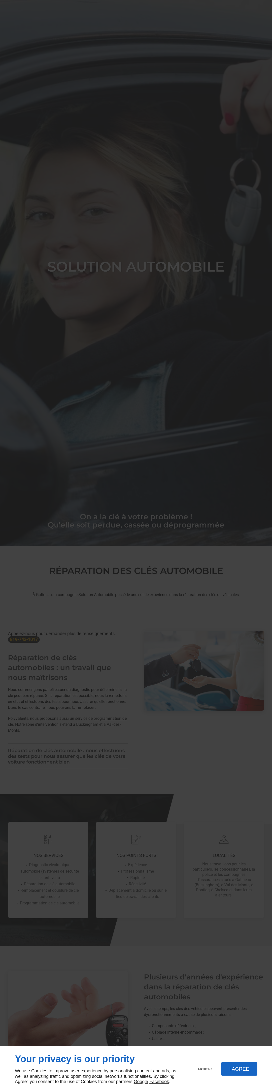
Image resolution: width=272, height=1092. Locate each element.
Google (141, 1081)
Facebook (159, 1081)
